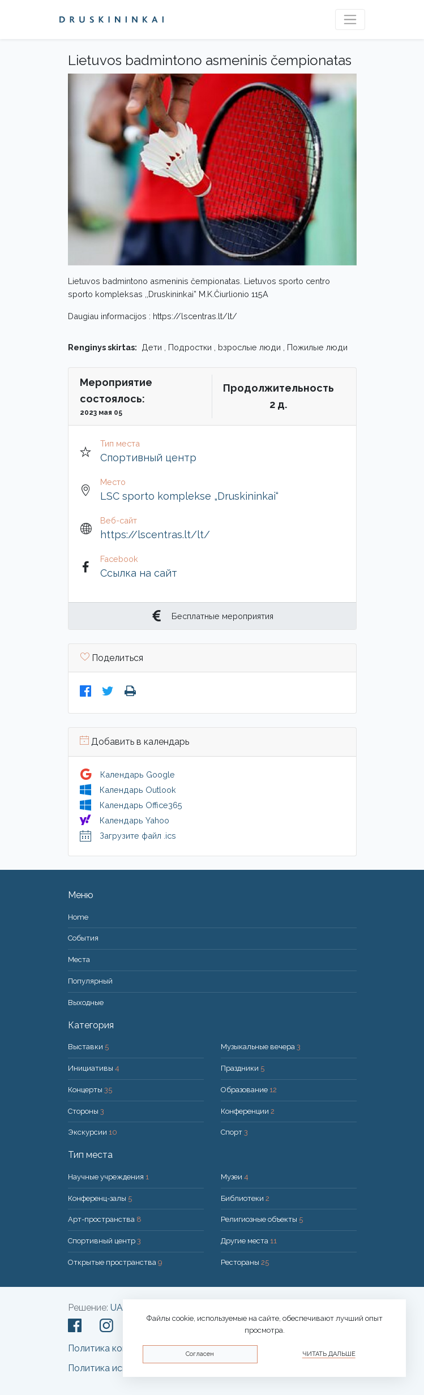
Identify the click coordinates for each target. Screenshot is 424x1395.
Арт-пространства (105, 1219)
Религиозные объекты (262, 1219)
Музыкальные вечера (261, 1046)
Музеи (235, 1177)
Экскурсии (92, 1132)
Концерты (90, 1089)
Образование (249, 1089)
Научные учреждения (108, 1177)
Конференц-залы (100, 1198)
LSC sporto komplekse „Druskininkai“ (189, 496)
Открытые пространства (115, 1262)
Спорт (234, 1132)
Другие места (249, 1241)
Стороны (86, 1111)
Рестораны (245, 1262)
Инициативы (93, 1068)
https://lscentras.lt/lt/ (155, 534)
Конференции (248, 1111)
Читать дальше (329, 1354)
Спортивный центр (148, 457)
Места (79, 959)
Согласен (200, 1354)
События (83, 938)
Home (78, 917)
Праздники (242, 1068)
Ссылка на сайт (138, 573)
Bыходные (86, 1002)
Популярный (90, 981)
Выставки (88, 1046)
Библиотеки (245, 1198)
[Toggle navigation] (350, 19)
